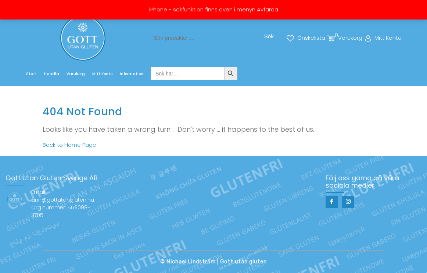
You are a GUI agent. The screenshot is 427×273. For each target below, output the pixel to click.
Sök (269, 36)
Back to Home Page (69, 145)
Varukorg (76, 74)
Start (31, 74)
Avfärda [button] (267, 9)
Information (131, 74)
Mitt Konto (102, 74)
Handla (51, 74)
